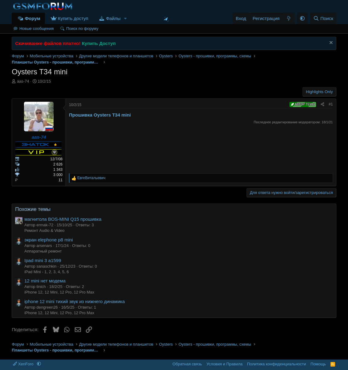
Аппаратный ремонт (43, 251)
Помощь (318, 364)
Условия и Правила (224, 364)
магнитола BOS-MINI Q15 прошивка (62, 219)
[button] (125, 18)
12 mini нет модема (45, 280)
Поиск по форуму (82, 28)
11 (60, 180)
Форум (32, 18)
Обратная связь (187, 364)
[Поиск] (323, 18)
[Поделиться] (322, 104)
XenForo (23, 364)
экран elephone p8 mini (48, 239)
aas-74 (23, 81)
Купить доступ (73, 18)
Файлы (113, 18)
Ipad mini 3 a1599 (42, 260)
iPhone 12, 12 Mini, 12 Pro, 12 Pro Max (59, 292)
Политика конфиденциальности (276, 364)
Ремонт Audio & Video (44, 230)
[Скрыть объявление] (330, 43)
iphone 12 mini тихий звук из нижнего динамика (74, 301)
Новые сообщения (36, 28)
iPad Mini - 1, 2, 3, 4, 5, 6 (46, 271)
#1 (331, 104)
